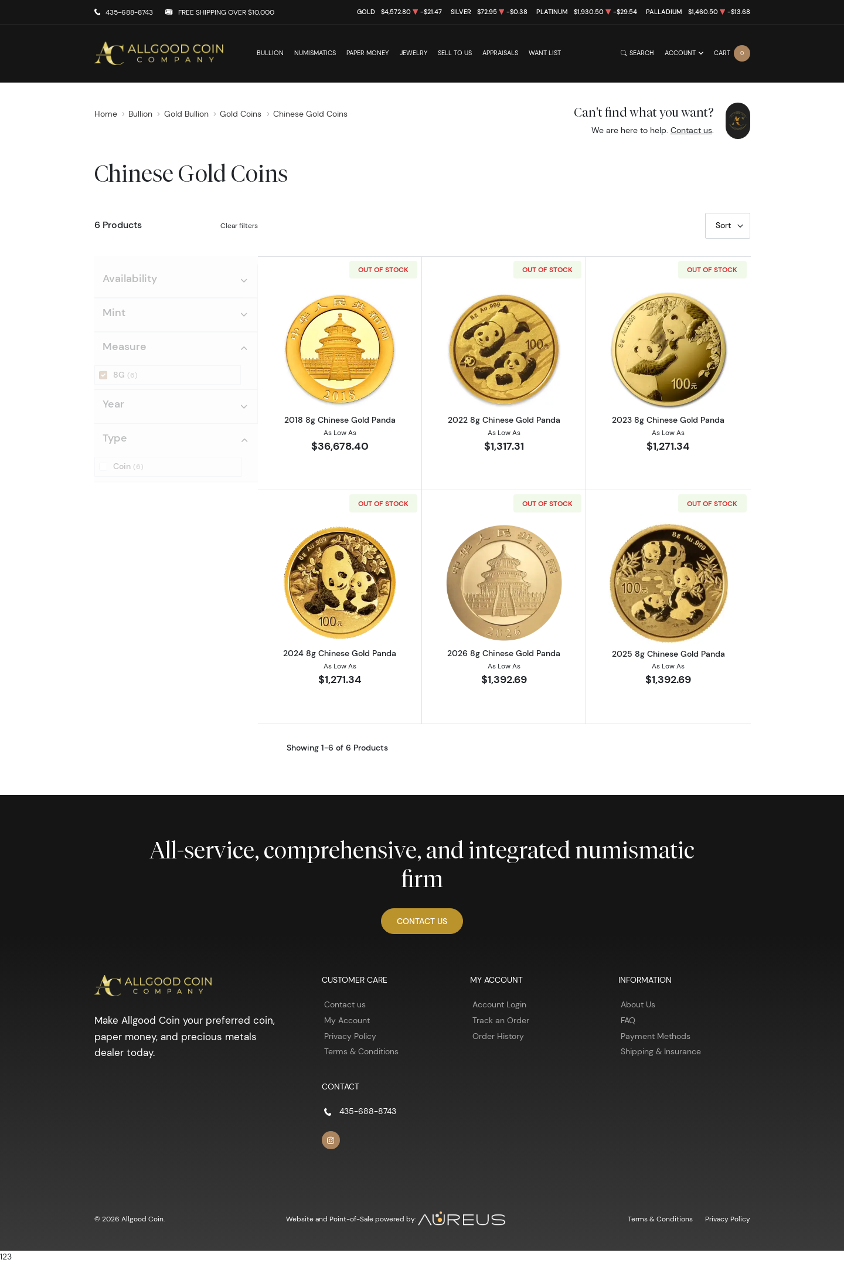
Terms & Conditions (361, 1051)
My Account (347, 1020)
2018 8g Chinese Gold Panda (340, 420)
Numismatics (315, 53)
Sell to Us (455, 53)
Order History (498, 1036)
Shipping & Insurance (661, 1051)
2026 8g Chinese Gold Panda (503, 653)
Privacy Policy (350, 1036)
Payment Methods (655, 1036)
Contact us (691, 130)
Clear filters (239, 225)
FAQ (628, 1020)
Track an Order (500, 1020)
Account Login (499, 1004)
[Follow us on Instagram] (331, 1140)
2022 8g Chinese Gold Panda (504, 420)
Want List (545, 53)
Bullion (270, 53)
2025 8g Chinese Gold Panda (668, 654)
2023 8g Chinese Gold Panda (668, 420)
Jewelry (413, 53)
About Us (638, 1004)
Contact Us (422, 921)
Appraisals (500, 53)
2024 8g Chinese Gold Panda (339, 653)
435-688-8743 (129, 12)
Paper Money (367, 53)
